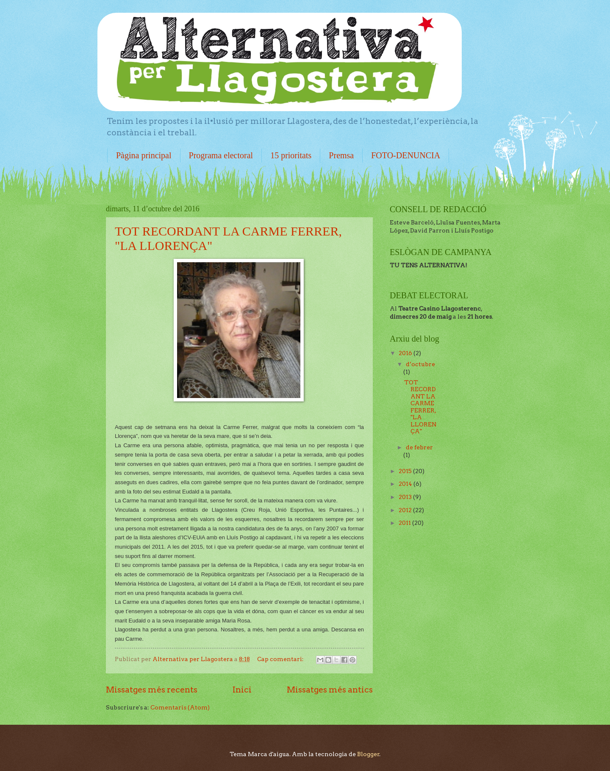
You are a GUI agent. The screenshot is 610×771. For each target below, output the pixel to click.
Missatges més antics (330, 689)
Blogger (368, 754)
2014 (406, 483)
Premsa (341, 155)
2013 (406, 496)
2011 (405, 522)
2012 (406, 510)
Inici (242, 689)
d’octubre (420, 364)
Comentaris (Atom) (180, 707)
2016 (406, 353)
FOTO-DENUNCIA (405, 155)
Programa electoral (221, 155)
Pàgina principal (144, 155)
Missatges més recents (151, 689)
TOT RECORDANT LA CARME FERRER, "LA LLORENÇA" (420, 407)
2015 (406, 471)
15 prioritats (290, 155)
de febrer (419, 447)
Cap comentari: (281, 659)
